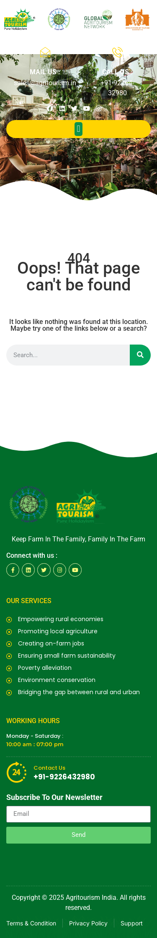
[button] (78, 129)
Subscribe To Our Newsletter (54, 798)
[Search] (140, 355)
